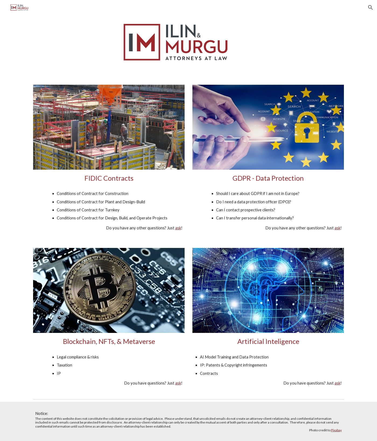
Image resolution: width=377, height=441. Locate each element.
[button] (370, 7)
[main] (108, 178)
